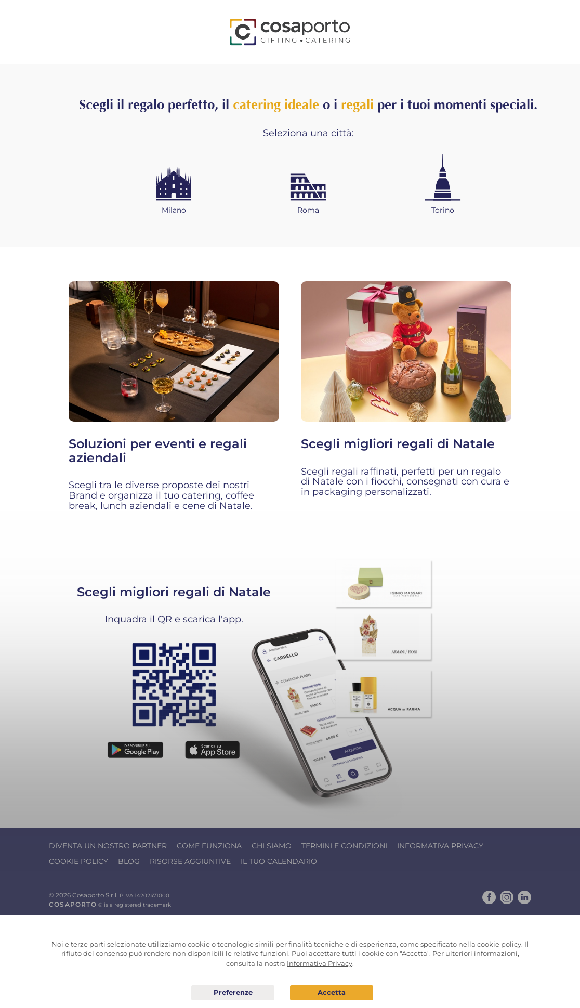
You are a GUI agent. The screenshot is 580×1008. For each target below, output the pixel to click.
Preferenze (232, 993)
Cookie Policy (78, 861)
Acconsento (331, 992)
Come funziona (209, 845)
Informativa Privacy (440, 845)
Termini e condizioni (344, 845)
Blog (129, 861)
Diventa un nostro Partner (108, 845)
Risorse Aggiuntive (190, 861)
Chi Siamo (272, 845)
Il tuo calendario (279, 861)
